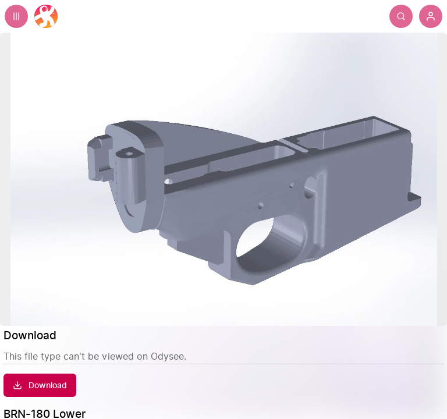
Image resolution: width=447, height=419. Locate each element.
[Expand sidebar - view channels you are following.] (16, 16)
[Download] (39, 385)
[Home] (46, 16)
